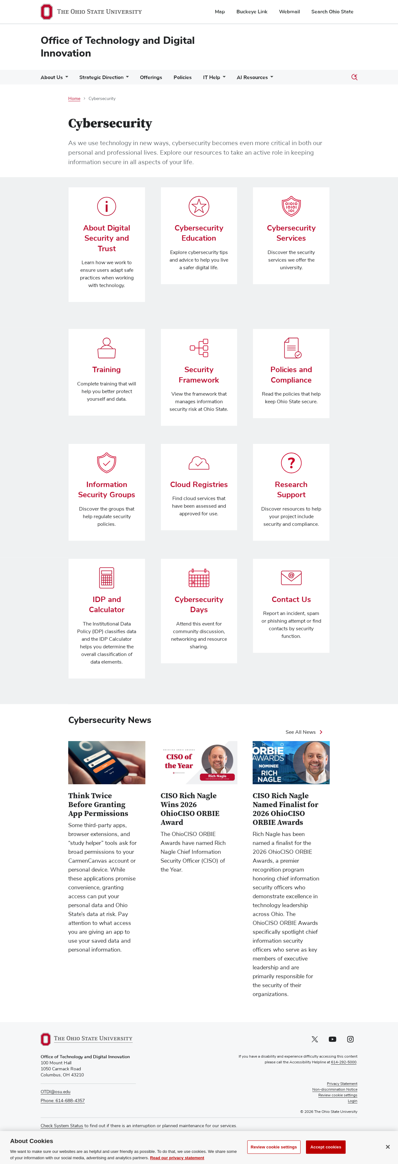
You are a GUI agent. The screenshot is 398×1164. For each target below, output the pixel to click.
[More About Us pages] (65, 79)
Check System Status (62, 1126)
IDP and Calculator (106, 604)
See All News (301, 732)
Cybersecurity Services (291, 233)
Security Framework (199, 375)
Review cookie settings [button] (337, 1096)
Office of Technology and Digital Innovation (118, 47)
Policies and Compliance (291, 375)
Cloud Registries (199, 484)
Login (352, 1101)
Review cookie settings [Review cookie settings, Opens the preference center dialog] (274, 1153)
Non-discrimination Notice (334, 1090)
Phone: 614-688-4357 (63, 1101)
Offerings (151, 77)
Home (74, 99)
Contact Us (291, 599)
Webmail (289, 11)
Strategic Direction (101, 77)
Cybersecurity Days (199, 604)
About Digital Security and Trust (106, 238)
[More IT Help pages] (222, 79)
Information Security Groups (106, 489)
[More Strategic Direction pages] (126, 79)
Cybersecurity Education (199, 233)
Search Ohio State (332, 11)
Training (106, 370)
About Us (52, 77)
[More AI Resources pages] (270, 79)
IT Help (211, 77)
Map (220, 11)
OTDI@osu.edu (55, 1092)
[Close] (388, 1154)
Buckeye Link (252, 11)
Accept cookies (325, 1153)
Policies (183, 77)
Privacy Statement (342, 1084)
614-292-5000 (343, 1063)
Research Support (291, 489)
